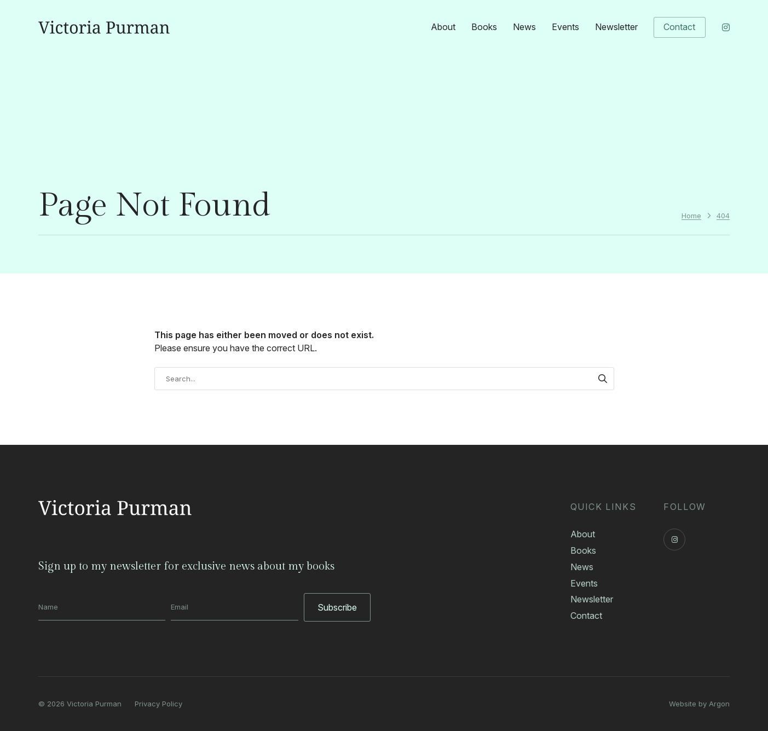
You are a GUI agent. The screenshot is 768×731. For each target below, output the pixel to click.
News (524, 26)
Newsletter (616, 26)
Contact (679, 26)
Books (484, 26)
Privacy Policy (158, 703)
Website (682, 703)
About (443, 26)
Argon (719, 703)
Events (565, 26)
